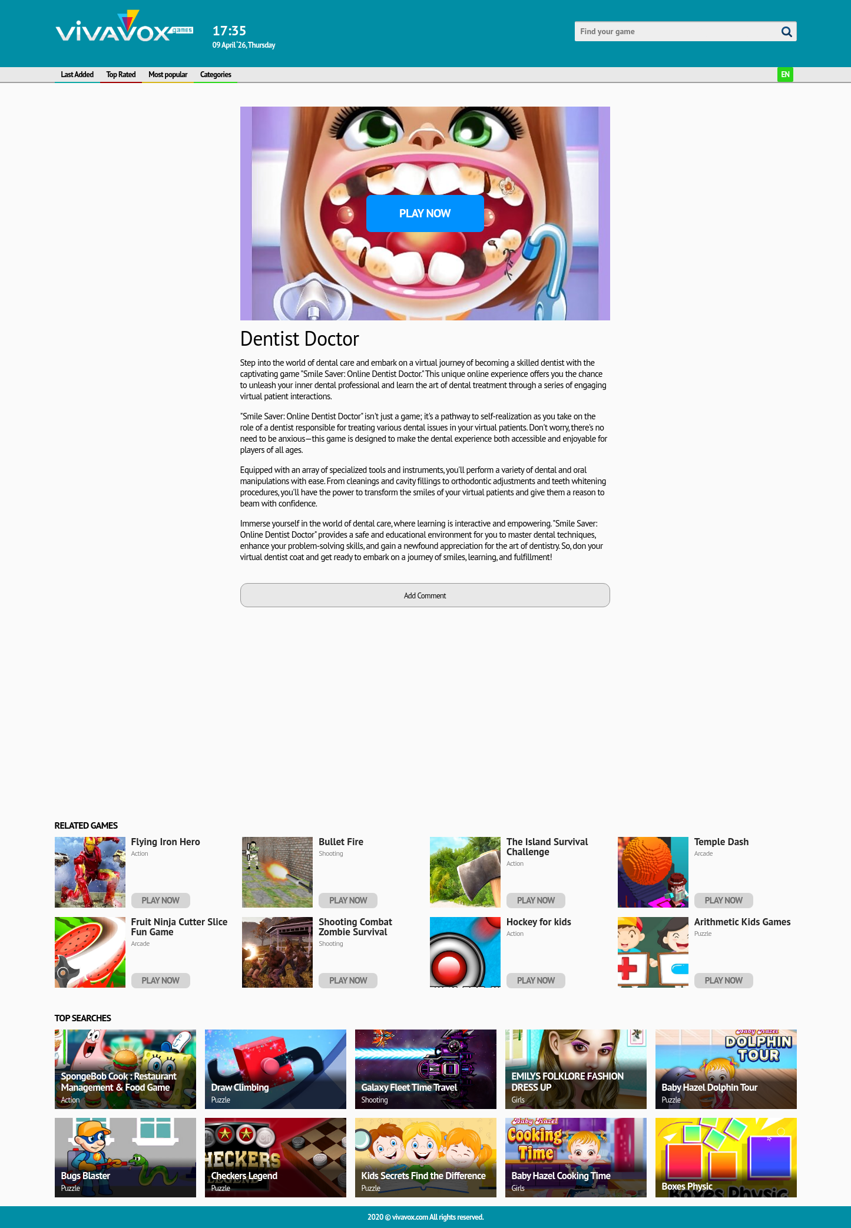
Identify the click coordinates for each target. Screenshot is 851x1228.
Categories (215, 74)
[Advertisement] (143, 283)
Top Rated (121, 74)
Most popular (167, 74)
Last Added (77, 74)
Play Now (425, 213)
